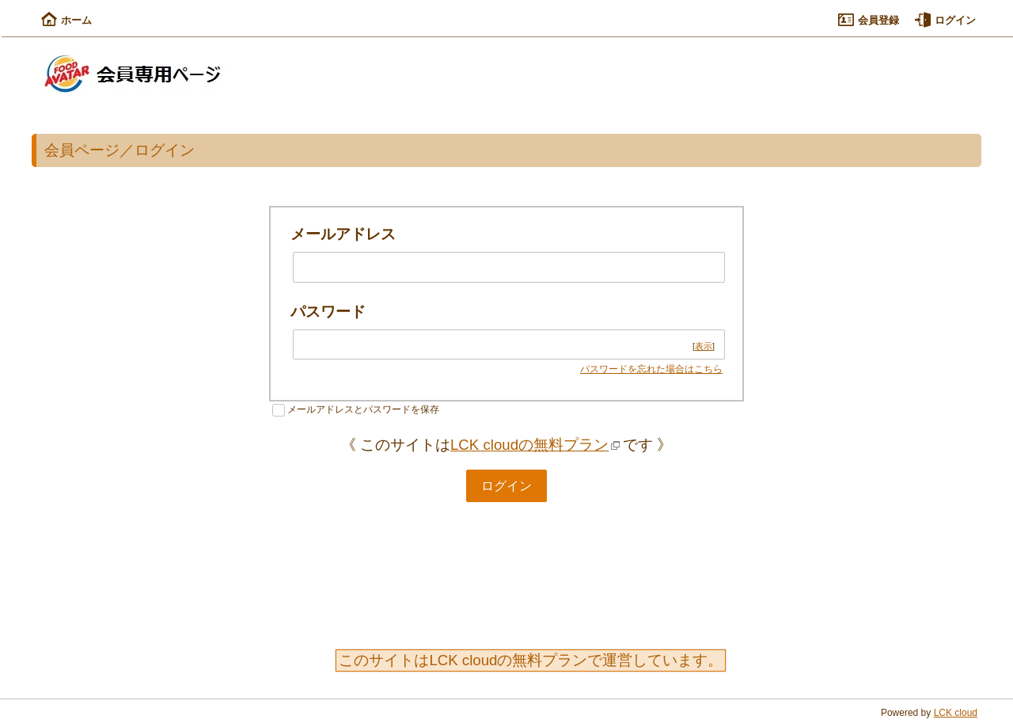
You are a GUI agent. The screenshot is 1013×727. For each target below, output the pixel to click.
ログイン (945, 20)
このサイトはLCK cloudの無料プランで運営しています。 (531, 660)
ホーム (66, 20)
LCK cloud (955, 712)
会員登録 (868, 20)
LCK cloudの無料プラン (529, 444)
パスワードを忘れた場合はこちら (651, 369)
